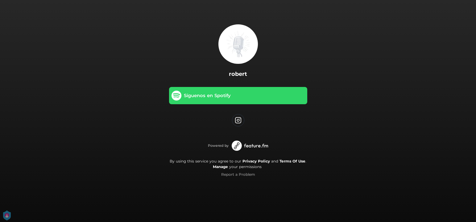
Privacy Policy (256, 161)
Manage (220, 166)
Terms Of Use (292, 161)
